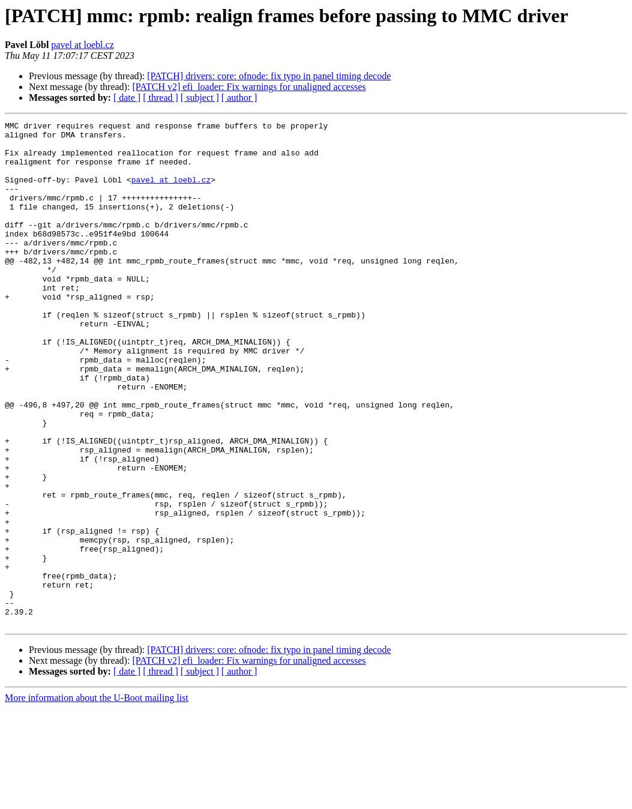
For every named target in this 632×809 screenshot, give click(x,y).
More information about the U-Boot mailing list (96, 798)
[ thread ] (160, 97)
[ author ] (239, 97)
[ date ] (126, 97)
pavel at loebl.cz (82, 45)
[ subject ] (200, 97)
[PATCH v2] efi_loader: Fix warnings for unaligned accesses (249, 87)
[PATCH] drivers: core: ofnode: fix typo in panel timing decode (269, 76)
